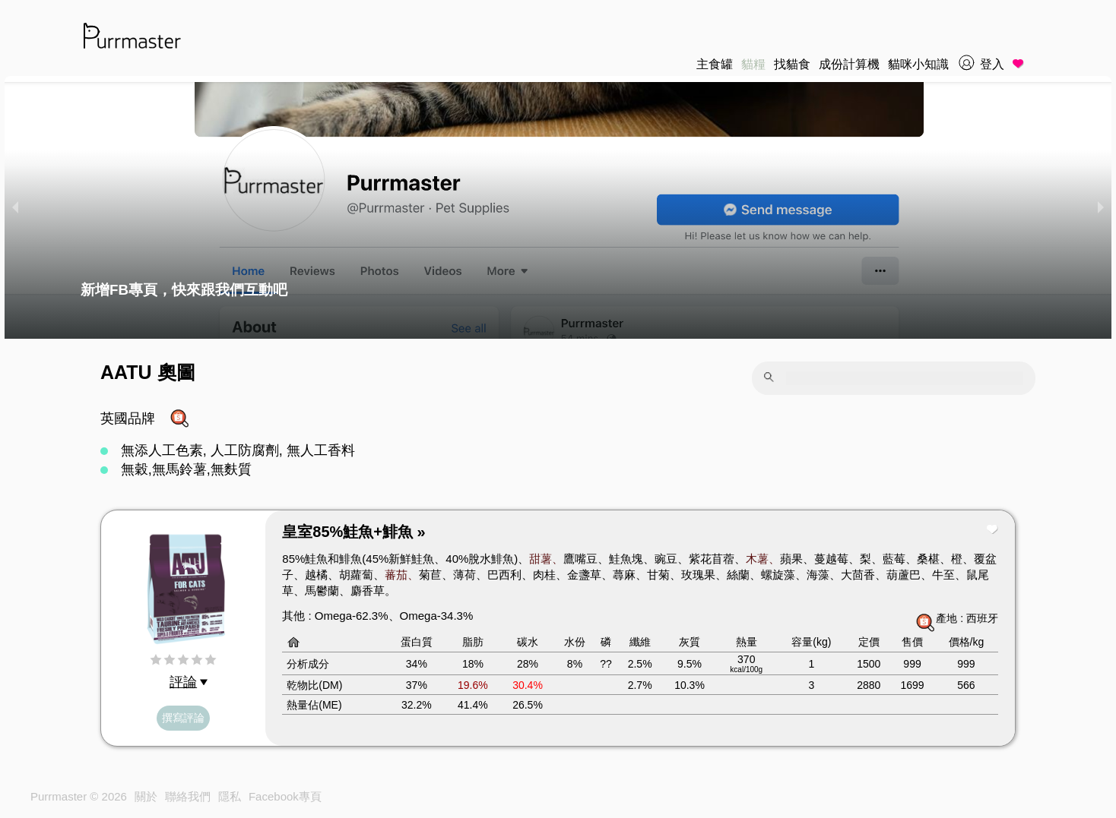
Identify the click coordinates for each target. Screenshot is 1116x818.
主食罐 (714, 64)
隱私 (229, 796)
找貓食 (792, 64)
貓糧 (753, 64)
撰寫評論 (183, 718)
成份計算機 (849, 64)
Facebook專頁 (285, 796)
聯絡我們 (188, 796)
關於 (146, 796)
